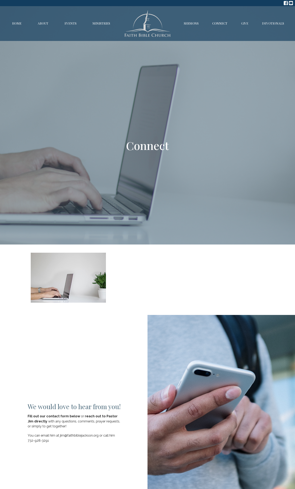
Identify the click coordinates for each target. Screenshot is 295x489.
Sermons (191, 23)
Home (17, 23)
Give (244, 23)
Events (70, 23)
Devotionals (273, 23)
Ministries (101, 23)
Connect (219, 23)
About (43, 23)
